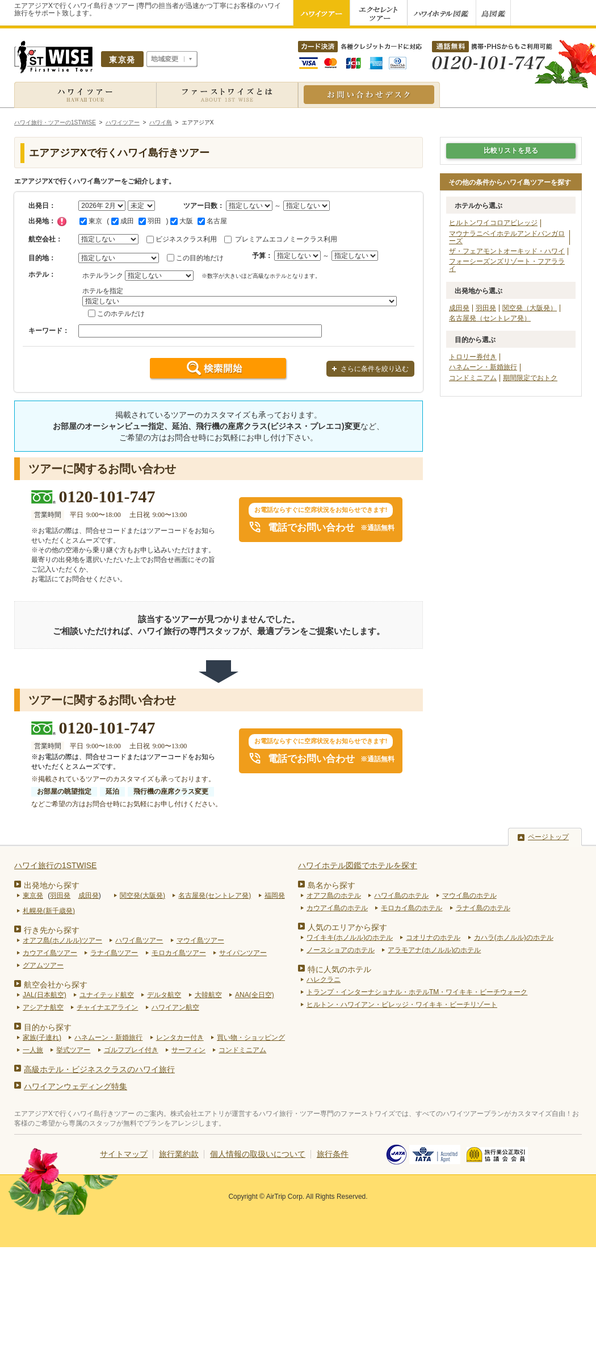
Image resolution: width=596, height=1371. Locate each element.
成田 (122, 221)
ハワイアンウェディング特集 (75, 1086)
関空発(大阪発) (142, 895)
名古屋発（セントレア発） (490, 318)
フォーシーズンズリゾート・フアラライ (507, 265)
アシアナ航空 (43, 1007)
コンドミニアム (473, 378)
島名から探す (331, 885)
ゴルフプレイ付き (131, 1050)
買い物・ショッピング (251, 1037)
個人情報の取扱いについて (257, 1154)
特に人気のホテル (339, 969)
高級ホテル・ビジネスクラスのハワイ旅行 (99, 1069)
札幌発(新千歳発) (49, 911)
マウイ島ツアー (200, 940)
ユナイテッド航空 (106, 995)
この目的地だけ (200, 258)
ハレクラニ (324, 980)
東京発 (33, 895)
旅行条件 (333, 1154)
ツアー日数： (203, 206)
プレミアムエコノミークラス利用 (286, 239)
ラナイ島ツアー (114, 953)
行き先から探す (51, 930)
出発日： (42, 206)
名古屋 (212, 221)
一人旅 (33, 1050)
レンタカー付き (180, 1037)
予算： (262, 256)
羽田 (149, 221)
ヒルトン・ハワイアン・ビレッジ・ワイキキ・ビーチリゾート (402, 1005)
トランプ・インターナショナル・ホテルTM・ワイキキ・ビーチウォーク (417, 992)
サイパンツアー (243, 953)
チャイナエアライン (107, 1007)
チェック (61, 221)
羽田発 (486, 308)
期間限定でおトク (530, 378)
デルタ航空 (164, 995)
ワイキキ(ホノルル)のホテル (350, 937)
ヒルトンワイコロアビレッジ (493, 223)
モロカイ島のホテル (411, 908)
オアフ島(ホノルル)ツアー (62, 940)
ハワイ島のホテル (401, 895)
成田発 (459, 308)
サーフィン (188, 1050)
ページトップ (548, 837)
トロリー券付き (473, 357)
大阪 (181, 221)
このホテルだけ (121, 314)
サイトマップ (124, 1154)
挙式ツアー (73, 1050)
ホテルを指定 (102, 291)
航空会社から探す (55, 984)
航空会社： (45, 239)
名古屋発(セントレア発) (214, 895)
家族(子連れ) (42, 1037)
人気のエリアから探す (347, 927)
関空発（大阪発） (529, 308)
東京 (90, 221)
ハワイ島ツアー (139, 940)
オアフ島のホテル (334, 895)
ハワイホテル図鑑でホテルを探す (357, 865)
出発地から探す (51, 885)
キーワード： (48, 331)
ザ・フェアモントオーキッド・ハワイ (507, 251)
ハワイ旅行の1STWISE (55, 865)
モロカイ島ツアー (179, 953)
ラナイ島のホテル (483, 908)
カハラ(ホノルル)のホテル (513, 937)
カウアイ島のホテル (337, 908)
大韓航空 (208, 995)
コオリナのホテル (433, 937)
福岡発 (275, 895)
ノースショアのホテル (341, 950)
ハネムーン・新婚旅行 (483, 367)
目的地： (42, 258)
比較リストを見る (511, 151)
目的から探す (48, 1027)
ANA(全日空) (254, 995)
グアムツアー (43, 965)
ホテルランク (102, 276)
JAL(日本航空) (44, 995)
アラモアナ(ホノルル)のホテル (434, 950)
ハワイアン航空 (175, 1007)
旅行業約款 (179, 1154)
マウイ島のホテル (469, 895)
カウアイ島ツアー (50, 953)
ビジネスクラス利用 (186, 239)
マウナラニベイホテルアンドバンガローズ (507, 237)
